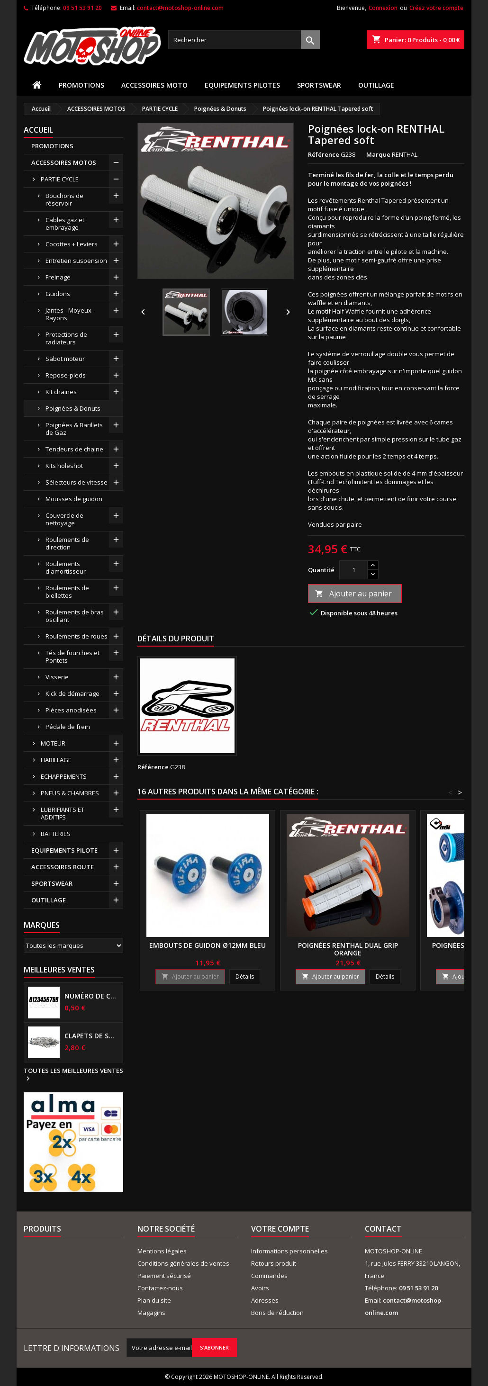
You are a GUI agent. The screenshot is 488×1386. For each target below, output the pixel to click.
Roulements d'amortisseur (65, 567)
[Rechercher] (244, 39)
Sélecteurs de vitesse (76, 482)
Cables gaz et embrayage (64, 224)
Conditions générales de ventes (183, 1263)
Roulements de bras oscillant (74, 616)
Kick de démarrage (72, 693)
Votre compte (280, 1229)
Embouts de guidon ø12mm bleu (207, 945)
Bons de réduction (277, 1312)
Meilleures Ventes (59, 969)
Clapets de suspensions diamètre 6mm (91, 1036)
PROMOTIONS (81, 85)
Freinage (58, 277)
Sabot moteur (65, 358)
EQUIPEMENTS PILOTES (242, 85)
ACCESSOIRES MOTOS (63, 162)
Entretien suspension (76, 260)
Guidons (57, 293)
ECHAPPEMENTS (64, 776)
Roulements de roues (76, 636)
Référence (323, 154)
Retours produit (273, 1263)
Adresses (265, 1300)
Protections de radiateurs (66, 338)
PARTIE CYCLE (60, 179)
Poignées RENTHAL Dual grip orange (348, 949)
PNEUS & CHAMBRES (70, 793)
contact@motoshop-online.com (180, 8)
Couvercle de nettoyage (64, 519)
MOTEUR (53, 743)
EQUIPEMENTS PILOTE (64, 850)
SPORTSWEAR (319, 85)
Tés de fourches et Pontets (72, 656)
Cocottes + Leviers (71, 244)
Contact (383, 1229)
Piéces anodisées (71, 710)
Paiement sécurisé (164, 1275)
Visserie (57, 677)
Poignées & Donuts (72, 408)
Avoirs (260, 1288)
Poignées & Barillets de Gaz (74, 429)
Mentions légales (162, 1251)
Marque (378, 154)
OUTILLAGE (376, 85)
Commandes (269, 1275)
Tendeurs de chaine (74, 449)
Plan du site (154, 1300)
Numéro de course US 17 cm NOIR (91, 996)
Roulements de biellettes (67, 592)
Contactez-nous (160, 1288)
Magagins (151, 1312)
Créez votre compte (436, 8)
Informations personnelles (289, 1251)
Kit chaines (61, 391)
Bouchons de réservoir (64, 199)
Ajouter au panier (353, 593)
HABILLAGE (56, 760)
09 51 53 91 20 (82, 8)
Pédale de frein (67, 726)
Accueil (38, 130)
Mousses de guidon (73, 499)
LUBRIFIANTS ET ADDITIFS (62, 813)
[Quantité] (353, 569)
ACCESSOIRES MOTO (154, 85)
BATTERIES (56, 833)
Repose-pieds (65, 375)
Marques (42, 925)
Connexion (383, 8)
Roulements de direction (67, 543)
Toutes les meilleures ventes (73, 1074)
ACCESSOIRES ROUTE (62, 867)
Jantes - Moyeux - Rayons (70, 314)
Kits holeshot (64, 465)
